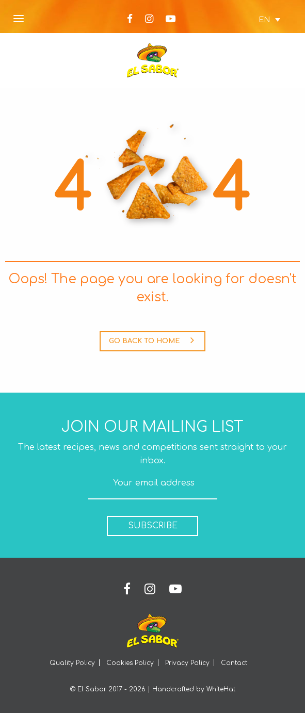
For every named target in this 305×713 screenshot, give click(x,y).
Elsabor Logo (153, 60)
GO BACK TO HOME (151, 340)
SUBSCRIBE (153, 525)
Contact (234, 663)
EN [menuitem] (264, 19)
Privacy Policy (187, 663)
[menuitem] (264, 19)
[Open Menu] (18, 19)
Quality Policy (72, 663)
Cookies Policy (130, 663)
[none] (264, 19)
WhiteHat (220, 689)
